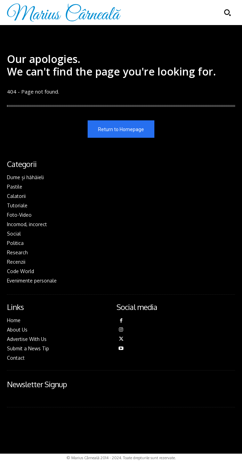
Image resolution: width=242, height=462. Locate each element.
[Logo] (64, 12)
